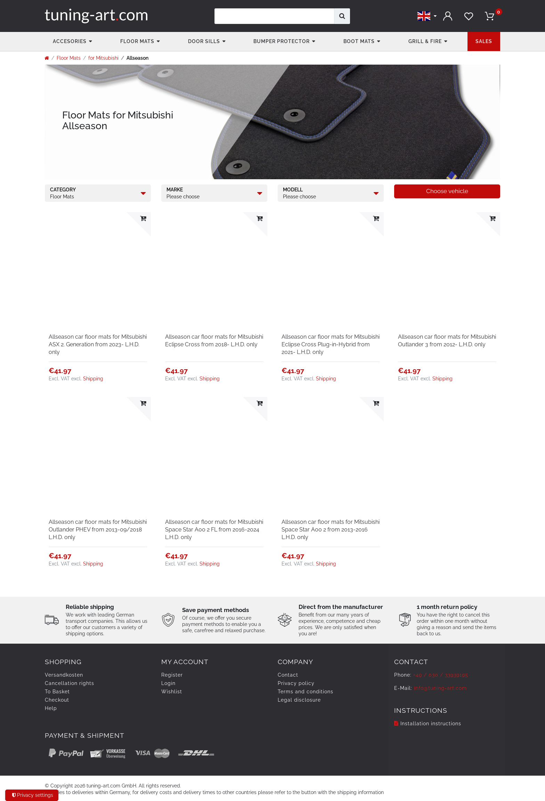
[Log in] (448, 16)
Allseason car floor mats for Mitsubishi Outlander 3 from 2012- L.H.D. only (447, 340)
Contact (288, 675)
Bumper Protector (281, 41)
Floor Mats (137, 41)
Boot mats (359, 41)
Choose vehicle (447, 191)
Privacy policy (296, 683)
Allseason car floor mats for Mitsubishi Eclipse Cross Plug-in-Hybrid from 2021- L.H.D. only (331, 344)
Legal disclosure (299, 700)
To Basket (57, 691)
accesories (70, 41)
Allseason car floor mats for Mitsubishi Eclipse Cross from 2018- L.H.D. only (214, 340)
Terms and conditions (305, 691)
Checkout (57, 700)
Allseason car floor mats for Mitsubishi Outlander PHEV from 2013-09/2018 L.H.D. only (98, 529)
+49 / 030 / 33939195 (440, 675)
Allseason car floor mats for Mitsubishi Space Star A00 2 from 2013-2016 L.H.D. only (331, 529)
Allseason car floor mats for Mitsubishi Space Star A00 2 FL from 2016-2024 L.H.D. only (214, 529)
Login (168, 683)
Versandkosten (64, 675)
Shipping (93, 378)
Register (172, 675)
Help (51, 708)
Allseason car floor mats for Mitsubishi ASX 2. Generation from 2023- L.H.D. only (98, 344)
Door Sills (204, 41)
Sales (483, 41)
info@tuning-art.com (440, 688)
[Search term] (274, 16)
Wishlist (171, 691)
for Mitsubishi (103, 58)
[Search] (342, 16)
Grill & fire (425, 41)
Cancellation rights (69, 683)
